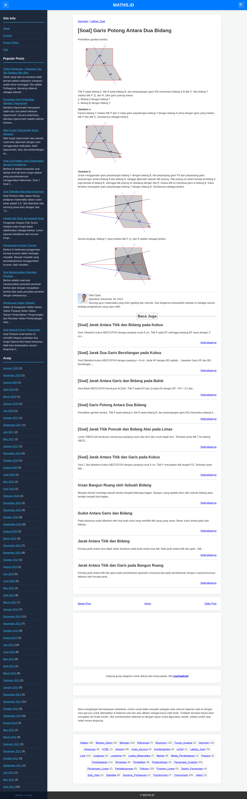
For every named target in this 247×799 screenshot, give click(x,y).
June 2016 (9, 474)
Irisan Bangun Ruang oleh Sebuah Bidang (114, 485)
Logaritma (116, 755)
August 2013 (10, 637)
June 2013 (9, 652)
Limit (82, 755)
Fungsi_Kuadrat (183, 742)
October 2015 (10, 517)
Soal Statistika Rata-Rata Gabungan (23, 191)
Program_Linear (166, 768)
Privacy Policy (11, 42)
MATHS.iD (123, 5)
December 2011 (12, 751)
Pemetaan (121, 762)
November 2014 (12, 552)
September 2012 (12, 716)
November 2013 (12, 623)
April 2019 (8, 389)
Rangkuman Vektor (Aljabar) (19, 303)
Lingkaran (98, 755)
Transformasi (160, 775)
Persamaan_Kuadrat (185, 762)
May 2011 (8, 779)
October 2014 (10, 559)
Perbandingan (160, 762)
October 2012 (10, 708)
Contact (7, 35)
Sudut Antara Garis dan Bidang (105, 513)
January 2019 (10, 403)
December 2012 (12, 694)
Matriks (160, 755)
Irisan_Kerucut (140, 749)
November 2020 (12, 375)
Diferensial (143, 742)
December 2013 (12, 616)
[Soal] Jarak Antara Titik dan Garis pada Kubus (119, 457)
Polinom (144, 768)
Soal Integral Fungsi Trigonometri (21, 329)
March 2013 (10, 673)
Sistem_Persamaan (192, 768)
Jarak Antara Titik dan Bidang (104, 541)
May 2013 (8, 659)
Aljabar (84, 742)
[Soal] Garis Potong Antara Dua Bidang (112, 405)
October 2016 (10, 460)
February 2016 (11, 496)
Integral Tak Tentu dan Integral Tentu (23, 218)
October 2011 (10, 758)
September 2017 (12, 425)
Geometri (204, 742)
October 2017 (10, 418)
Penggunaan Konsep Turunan (20, 245)
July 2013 (8, 645)
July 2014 (8, 574)
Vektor (199, 775)
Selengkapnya (208, 342)
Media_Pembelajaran (183, 755)
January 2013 (10, 687)
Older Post (210, 603)
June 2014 (9, 581)
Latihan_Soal (197, 749)
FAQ (5, 49)
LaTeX (180, 749)
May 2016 (8, 481)
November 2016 (12, 453)
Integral (119, 749)
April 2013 (8, 666)
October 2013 (10, 630)
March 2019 (10, 396)
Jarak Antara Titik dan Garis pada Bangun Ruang (120, 565)
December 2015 (12, 503)
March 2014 (10, 602)
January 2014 (10, 609)
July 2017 (8, 432)
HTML (105, 749)
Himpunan (90, 749)
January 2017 (10, 446)
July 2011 (8, 772)
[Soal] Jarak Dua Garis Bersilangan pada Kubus (119, 353)
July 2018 (8, 411)
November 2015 (12, 510)
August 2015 (10, 531)
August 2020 (10, 382)
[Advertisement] (147, 640)
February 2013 (11, 680)
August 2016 (10, 467)
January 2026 (10, 368)
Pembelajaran (100, 762)
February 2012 (11, 744)
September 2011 (12, 765)
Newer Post (84, 603)
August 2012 (10, 723)
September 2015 (12, 524)
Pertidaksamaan (124, 768)
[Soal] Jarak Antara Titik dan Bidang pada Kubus (120, 325)
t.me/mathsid (180, 676)
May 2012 (8, 730)
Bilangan (124, 742)
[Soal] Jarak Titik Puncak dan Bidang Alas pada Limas (125, 429)
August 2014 (10, 567)
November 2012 (12, 701)
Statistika (111, 775)
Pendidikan (139, 762)
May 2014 (8, 588)
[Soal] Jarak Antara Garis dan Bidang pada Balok (121, 381)
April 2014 (8, 595)
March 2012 (10, 737)
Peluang (205, 755)
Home (147, 603)
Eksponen (161, 742)
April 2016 (8, 489)
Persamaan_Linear (98, 768)
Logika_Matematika (139, 755)
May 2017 (8, 439)
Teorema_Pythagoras (135, 775)
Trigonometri (181, 775)
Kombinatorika (162, 749)
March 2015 (10, 538)
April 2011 (8, 786)
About (6, 28)
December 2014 (12, 545)
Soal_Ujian (94, 775)
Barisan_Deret (104, 742)
